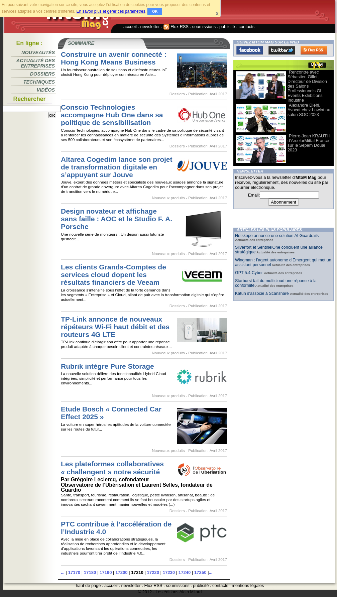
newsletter (150, 26)
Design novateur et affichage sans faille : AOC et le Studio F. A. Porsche (116, 218)
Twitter (281, 50)
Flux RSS (176, 26)
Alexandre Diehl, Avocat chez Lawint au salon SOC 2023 (309, 110)
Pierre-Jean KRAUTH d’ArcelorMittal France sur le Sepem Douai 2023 (309, 142)
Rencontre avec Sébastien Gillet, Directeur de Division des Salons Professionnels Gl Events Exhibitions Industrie (307, 86)
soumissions (204, 26)
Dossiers (42, 74)
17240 (185, 572)
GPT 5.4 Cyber (249, 272)
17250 (200, 572)
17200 (121, 572)
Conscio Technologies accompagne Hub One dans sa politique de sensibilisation (112, 114)
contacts (247, 26)
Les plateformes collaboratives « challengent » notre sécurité (112, 467)
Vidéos (46, 90)
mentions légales (248, 585)
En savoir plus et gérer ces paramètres (110, 11)
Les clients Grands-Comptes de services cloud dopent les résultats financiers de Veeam (113, 274)
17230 (169, 572)
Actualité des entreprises (35, 63)
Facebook (249, 50)
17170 (74, 572)
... (63, 572)
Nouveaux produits (168, 198)
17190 (106, 572)
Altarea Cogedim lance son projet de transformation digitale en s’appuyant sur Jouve (117, 166)
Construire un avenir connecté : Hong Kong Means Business (113, 58)
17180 (90, 572)
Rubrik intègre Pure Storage (107, 366)
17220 (153, 572)
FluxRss (314, 50)
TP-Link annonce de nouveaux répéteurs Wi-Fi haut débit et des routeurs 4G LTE (115, 326)
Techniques (39, 82)
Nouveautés (38, 52)
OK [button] (155, 11)
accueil (130, 26)
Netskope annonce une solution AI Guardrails (277, 235)
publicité (227, 26)
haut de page (88, 585)
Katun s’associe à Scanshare (262, 293)
